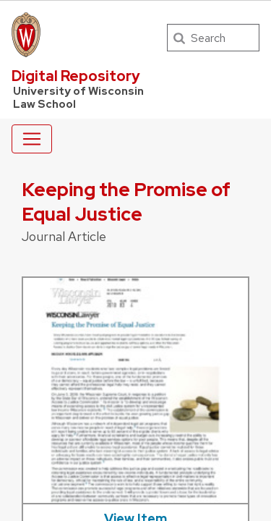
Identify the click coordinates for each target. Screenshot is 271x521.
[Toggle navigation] (32, 138)
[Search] (213, 37)
